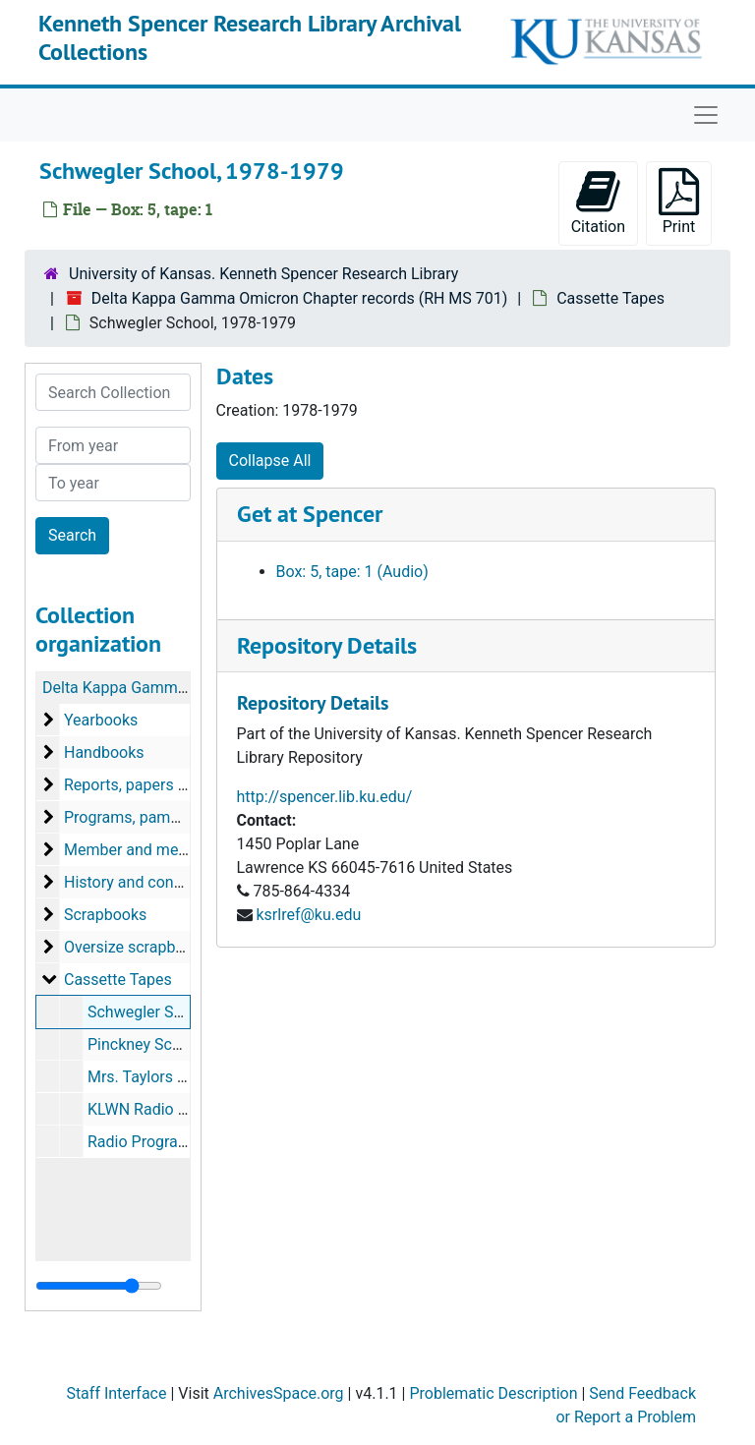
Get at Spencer (309, 513)
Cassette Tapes (610, 298)
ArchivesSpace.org (278, 1393)
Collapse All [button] (270, 460)
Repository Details (327, 645)
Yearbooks (101, 720)
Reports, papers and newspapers (178, 785)
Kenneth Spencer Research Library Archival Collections (249, 37)
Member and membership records (182, 849)
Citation (598, 202)
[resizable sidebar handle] (98, 1286)
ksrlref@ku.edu (308, 914)
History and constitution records (176, 882)
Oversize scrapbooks (136, 947)
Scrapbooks (105, 914)
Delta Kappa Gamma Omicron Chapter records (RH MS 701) (299, 298)
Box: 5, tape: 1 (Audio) (352, 571)
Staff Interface (116, 1393)
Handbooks (104, 752)
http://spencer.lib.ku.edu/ (325, 796)
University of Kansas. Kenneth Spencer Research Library (263, 273)
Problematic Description (493, 1393)
